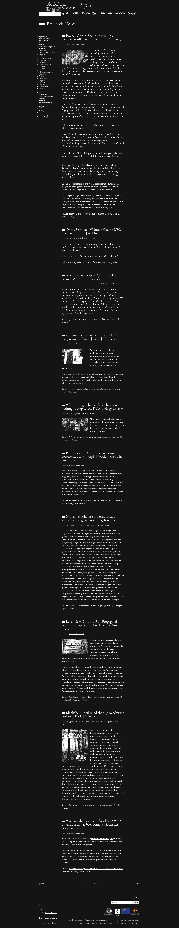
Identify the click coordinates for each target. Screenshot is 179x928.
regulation (42, 114)
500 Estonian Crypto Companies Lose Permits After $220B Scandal (90, 277)
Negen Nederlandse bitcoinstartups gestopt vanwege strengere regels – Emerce (91, 518)
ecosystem (42, 71)
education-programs (46, 73)
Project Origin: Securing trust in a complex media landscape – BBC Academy (91, 38)
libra (40, 92)
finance (41, 77)
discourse (42, 67)
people (41, 106)
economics (43, 69)
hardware (42, 80)
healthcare (42, 83)
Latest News (76, 14)
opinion (42, 100)
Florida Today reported (81, 845)
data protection (83, 722)
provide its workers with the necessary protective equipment (90, 682)
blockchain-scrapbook (47, 47)
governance (43, 79)
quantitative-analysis (46, 112)
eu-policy (42, 75)
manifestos (43, 94)
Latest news (73, 239)
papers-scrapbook (45, 102)
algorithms (43, 37)
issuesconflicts (44, 86)
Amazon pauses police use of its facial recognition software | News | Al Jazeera (90, 337)
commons (42, 51)
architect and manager (102, 839)
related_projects (45, 116)
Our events (95, 14)
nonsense (42, 98)
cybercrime (43, 61)
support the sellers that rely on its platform (92, 679)
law (40, 90)
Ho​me (63, 14)
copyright (42, 55)
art (40, 43)
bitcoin (41, 45)
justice (41, 88)
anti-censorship (44, 39)
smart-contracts (44, 118)
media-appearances (46, 96)
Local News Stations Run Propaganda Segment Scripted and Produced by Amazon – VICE (92, 625)
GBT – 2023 (68, 14)
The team (110, 14)
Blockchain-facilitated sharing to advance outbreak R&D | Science (93, 715)
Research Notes (120, 14)
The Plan (103, 14)
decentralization (45, 65)
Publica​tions (86, 14)
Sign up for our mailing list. (48, 918)
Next (138, 884)
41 (101, 884)
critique (42, 57)
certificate (42, 49)
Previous (42, 884)
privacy (41, 110)
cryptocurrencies (45, 59)
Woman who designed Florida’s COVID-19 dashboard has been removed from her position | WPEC (92, 825)
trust (40, 122)
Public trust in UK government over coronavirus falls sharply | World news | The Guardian (92, 457)
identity (42, 84)
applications (43, 41)
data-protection (44, 63)
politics (41, 108)
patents (41, 104)
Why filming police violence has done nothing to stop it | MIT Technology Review (92, 407)
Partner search (132, 14)
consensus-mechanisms (47, 53)
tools (41, 120)
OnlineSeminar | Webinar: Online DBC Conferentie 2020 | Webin (91, 231)
